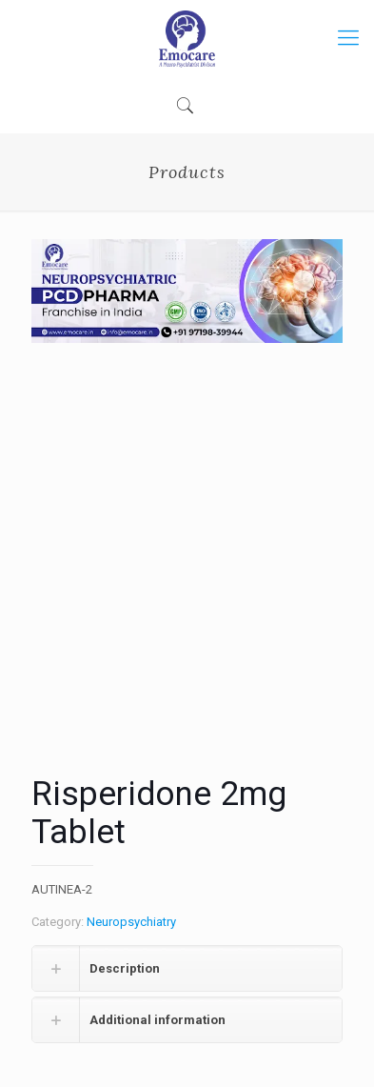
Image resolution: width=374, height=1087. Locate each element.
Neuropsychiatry (131, 922)
